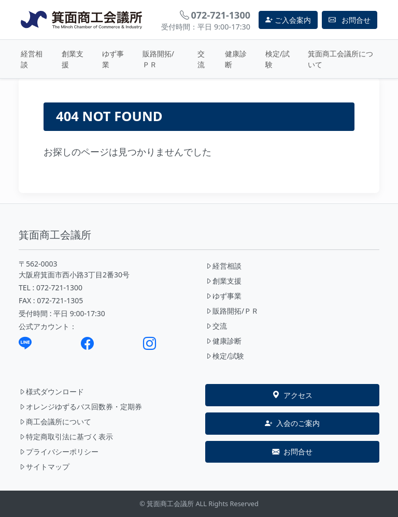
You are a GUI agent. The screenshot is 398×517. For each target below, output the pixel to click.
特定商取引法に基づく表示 (66, 436)
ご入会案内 (288, 20)
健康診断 (236, 59)
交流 (201, 59)
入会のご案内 (292, 423)
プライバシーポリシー (58, 451)
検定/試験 (277, 59)
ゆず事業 (113, 59)
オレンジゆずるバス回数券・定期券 (80, 406)
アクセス (292, 395)
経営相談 (31, 59)
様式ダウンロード (51, 391)
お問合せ (292, 451)
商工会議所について (55, 421)
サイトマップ (44, 466)
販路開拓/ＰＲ (158, 59)
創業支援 (72, 59)
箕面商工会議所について (340, 59)
